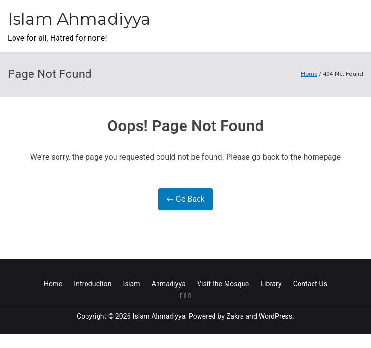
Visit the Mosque (223, 284)
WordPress (275, 316)
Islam (131, 284)
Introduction (92, 284)
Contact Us (310, 284)
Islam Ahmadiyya (79, 19)
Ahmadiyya (169, 284)
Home (53, 284)
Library (271, 284)
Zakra (235, 316)
